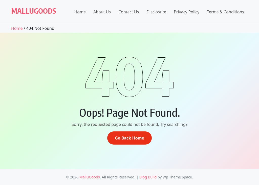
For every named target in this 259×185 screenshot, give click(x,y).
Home (80, 12)
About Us (102, 12)
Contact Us (128, 12)
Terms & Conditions (225, 12)
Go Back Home (129, 138)
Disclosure (156, 12)
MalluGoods (33, 10)
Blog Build (148, 177)
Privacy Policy (186, 12)
